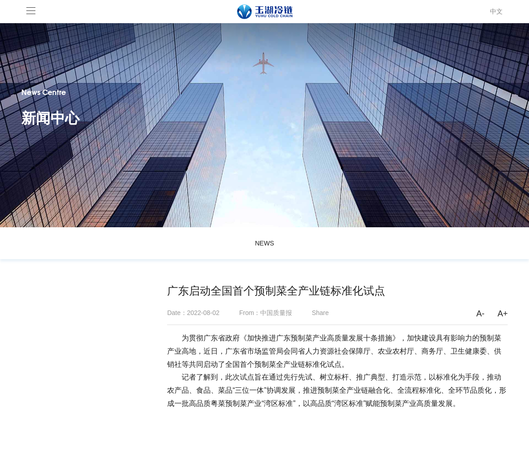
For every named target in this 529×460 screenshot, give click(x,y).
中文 (496, 11)
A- (480, 313)
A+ (503, 313)
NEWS (264, 243)
